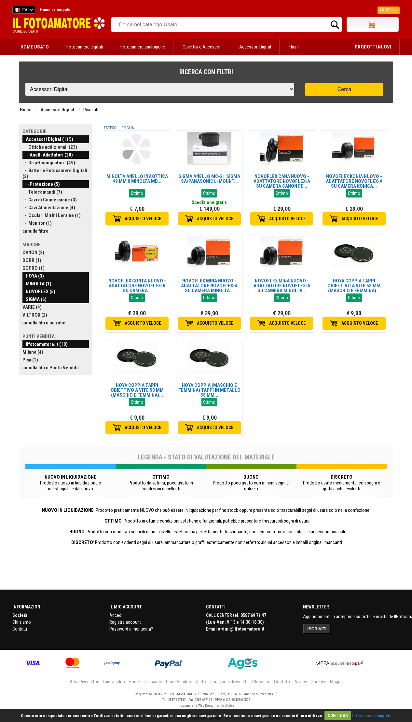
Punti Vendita (178, 682)
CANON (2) (33, 252)
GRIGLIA (127, 128)
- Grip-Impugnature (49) (48, 163)
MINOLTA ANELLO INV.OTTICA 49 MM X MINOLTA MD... (137, 178)
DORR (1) (31, 260)
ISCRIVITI (317, 628)
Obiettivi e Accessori (202, 47)
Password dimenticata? (131, 629)
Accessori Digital (255, 47)
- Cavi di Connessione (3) (49, 200)
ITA (22, 10)
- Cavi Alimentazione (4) (48, 208)
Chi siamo (21, 622)
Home (26, 109)
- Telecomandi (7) (42, 192)
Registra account (125, 622)
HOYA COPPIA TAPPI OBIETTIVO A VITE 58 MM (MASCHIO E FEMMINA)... (353, 285)
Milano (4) (32, 352)
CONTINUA (338, 715)
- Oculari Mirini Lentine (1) (51, 215)
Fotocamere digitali (84, 47)
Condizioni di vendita (229, 682)
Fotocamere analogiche (142, 47)
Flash (294, 47)
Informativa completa (371, 715)
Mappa (336, 682)
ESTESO (110, 128)
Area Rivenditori (84, 682)
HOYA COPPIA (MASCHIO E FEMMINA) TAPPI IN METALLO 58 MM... (209, 390)
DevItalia (227, 705)
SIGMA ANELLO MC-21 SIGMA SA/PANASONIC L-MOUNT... (209, 178)
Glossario (261, 682)
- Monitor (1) (37, 223)
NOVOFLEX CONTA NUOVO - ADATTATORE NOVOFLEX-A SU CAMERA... (137, 285)
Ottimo (137, 193)
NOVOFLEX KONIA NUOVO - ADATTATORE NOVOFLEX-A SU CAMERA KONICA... (354, 181)
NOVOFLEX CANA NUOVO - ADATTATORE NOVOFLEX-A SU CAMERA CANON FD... (282, 181)
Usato (200, 682)
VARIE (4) (32, 307)
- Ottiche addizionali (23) (49, 147)
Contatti (19, 629)
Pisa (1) (30, 360)
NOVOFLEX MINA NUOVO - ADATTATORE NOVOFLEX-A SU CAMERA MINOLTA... (209, 285)
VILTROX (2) (34, 315)
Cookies (318, 682)
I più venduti (114, 682)
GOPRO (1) (33, 268)
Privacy (300, 682)
